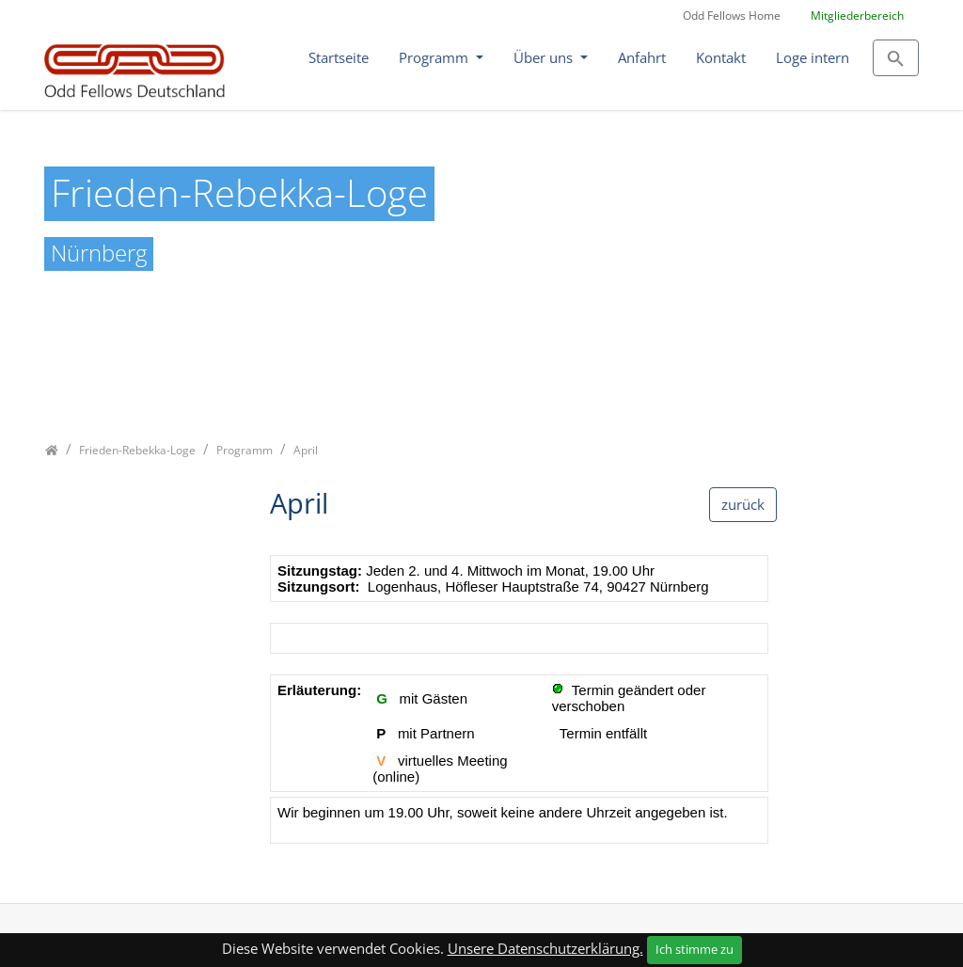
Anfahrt (642, 57)
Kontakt (721, 57)
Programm (435, 57)
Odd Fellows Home (732, 16)
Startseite (338, 57)
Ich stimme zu (694, 949)
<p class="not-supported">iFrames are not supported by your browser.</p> (519, 708)
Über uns (544, 57)
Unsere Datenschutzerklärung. (545, 948)
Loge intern (812, 57)
